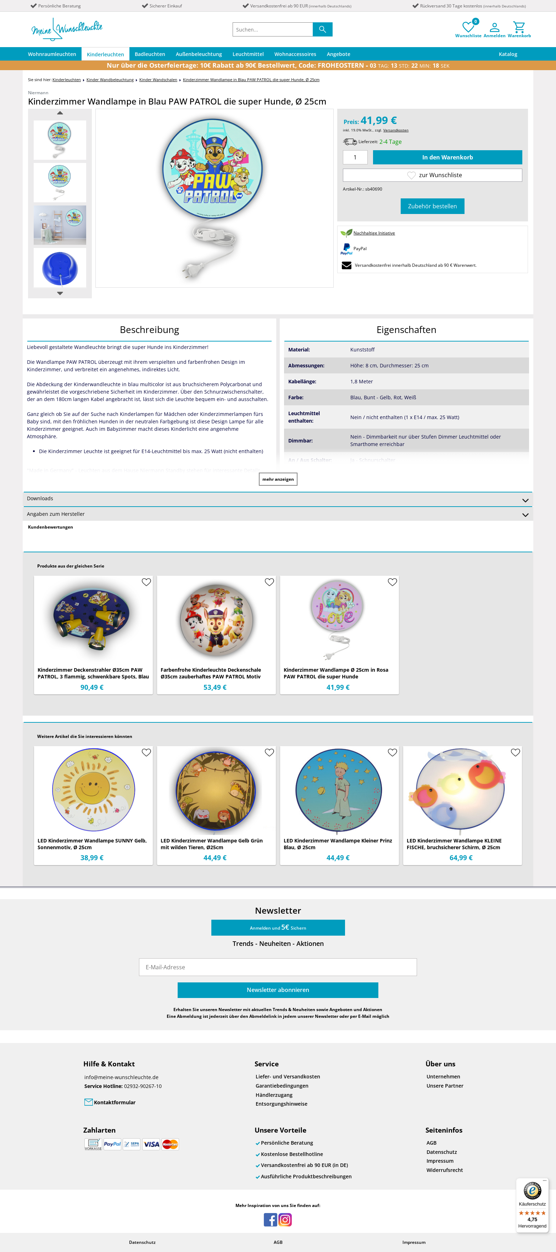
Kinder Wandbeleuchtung (110, 79)
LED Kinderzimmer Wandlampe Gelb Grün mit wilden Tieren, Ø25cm (212, 844)
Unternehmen (443, 1076)
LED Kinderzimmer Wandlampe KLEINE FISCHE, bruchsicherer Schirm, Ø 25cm (454, 844)
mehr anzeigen (278, 479)
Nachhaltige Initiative (374, 233)
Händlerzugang (274, 1095)
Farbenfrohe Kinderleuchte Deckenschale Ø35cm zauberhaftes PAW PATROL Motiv (211, 673)
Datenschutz (442, 1152)
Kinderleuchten (105, 54)
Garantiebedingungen (282, 1085)
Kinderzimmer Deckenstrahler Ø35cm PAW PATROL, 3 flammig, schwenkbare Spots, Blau (93, 673)
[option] (60, 140)
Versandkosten (395, 130)
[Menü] (544, 1182)
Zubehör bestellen (432, 206)
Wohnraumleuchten (52, 54)
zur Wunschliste (434, 175)
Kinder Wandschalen (158, 79)
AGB (432, 1142)
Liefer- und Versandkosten (288, 1076)
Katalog (508, 54)
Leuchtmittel (248, 54)
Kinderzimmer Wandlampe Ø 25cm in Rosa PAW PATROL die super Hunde (336, 673)
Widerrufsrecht (445, 1170)
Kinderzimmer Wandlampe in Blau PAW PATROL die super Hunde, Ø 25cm (251, 79)
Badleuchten (150, 54)
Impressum (440, 1160)
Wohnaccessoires (295, 54)
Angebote (338, 54)
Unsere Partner (445, 1085)
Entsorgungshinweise (281, 1103)
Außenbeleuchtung (199, 54)
